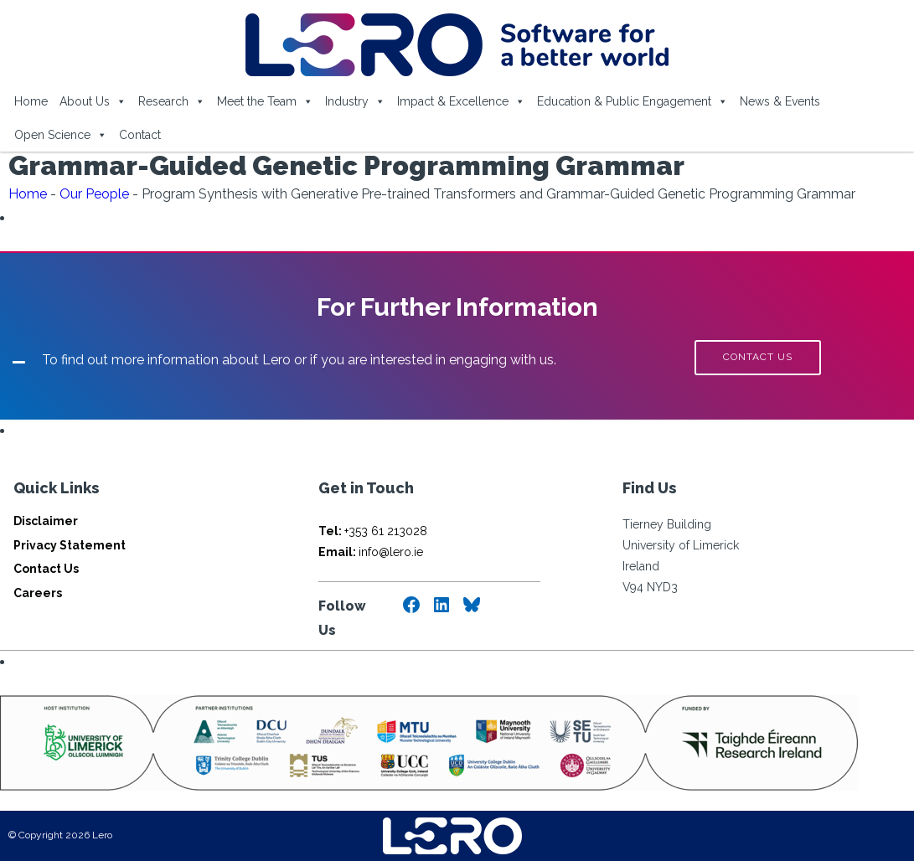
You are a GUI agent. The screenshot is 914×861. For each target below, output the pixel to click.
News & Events (780, 101)
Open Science (60, 135)
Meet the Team (265, 101)
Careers (37, 593)
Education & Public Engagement (632, 101)
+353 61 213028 (372, 531)
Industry (355, 101)
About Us (93, 101)
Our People (94, 194)
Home (31, 101)
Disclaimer (45, 521)
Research (171, 101)
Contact (140, 135)
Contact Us (46, 568)
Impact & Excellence (461, 101)
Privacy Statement (69, 545)
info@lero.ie (370, 552)
